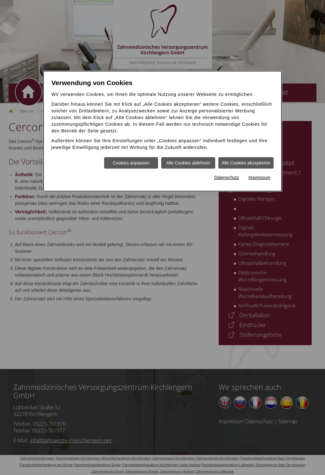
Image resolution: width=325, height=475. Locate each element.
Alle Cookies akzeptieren (246, 162)
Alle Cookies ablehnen (188, 162)
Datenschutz (226, 177)
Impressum (259, 177)
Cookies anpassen (131, 162)
